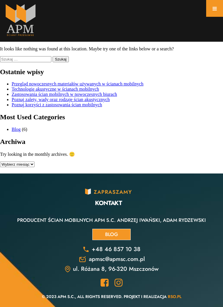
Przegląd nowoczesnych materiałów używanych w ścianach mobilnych (77, 83)
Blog (16, 129)
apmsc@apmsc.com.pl (117, 259)
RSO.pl (174, 296)
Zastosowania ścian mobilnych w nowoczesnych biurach (64, 94)
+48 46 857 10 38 (116, 249)
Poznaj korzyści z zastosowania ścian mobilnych (57, 104)
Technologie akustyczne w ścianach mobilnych (55, 89)
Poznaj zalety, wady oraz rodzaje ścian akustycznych (61, 99)
